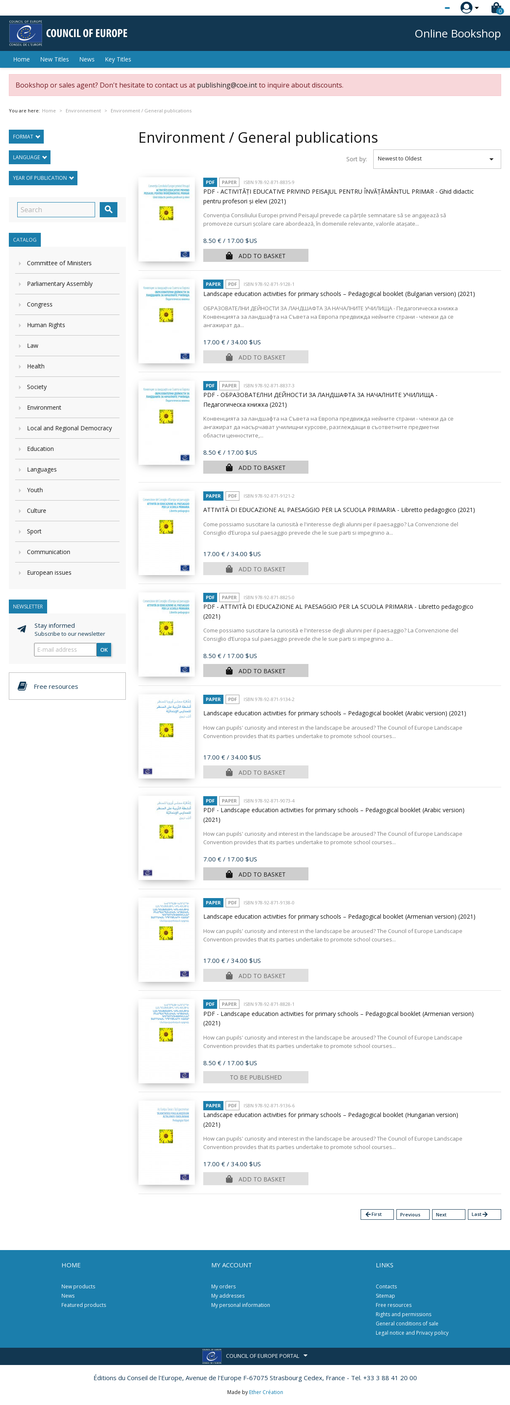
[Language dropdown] (431, 8)
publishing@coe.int (227, 85)
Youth (35, 490)
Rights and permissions (403, 1314)
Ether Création (266, 1392)
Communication (48, 552)
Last (480, 1214)
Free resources (394, 1305)
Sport (34, 531)
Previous (410, 1214)
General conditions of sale (407, 1323)
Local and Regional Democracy (69, 428)
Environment (44, 407)
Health (36, 366)
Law (32, 345)
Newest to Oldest (437, 159)
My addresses (227, 1295)
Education (40, 449)
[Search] (56, 209)
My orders (223, 1286)
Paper (229, 182)
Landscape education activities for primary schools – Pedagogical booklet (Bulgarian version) (339, 294)
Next (441, 1214)
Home (21, 59)
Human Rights (46, 325)
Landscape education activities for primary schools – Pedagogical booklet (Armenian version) (339, 916)
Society (37, 387)
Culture (36, 511)
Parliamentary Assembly (60, 284)
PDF (210, 182)
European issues (49, 572)
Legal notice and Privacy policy (412, 1332)
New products (78, 1286)
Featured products (83, 1305)
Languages (42, 469)
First (373, 1214)
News (87, 59)
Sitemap (385, 1295)
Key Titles (118, 59)
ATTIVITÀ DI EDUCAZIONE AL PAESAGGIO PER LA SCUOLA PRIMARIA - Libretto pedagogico (339, 510)
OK (104, 649)
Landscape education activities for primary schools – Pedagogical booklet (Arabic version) (334, 713)
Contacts (386, 1286)
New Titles (54, 59)
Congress (40, 304)
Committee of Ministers (59, 263)
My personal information (240, 1305)
